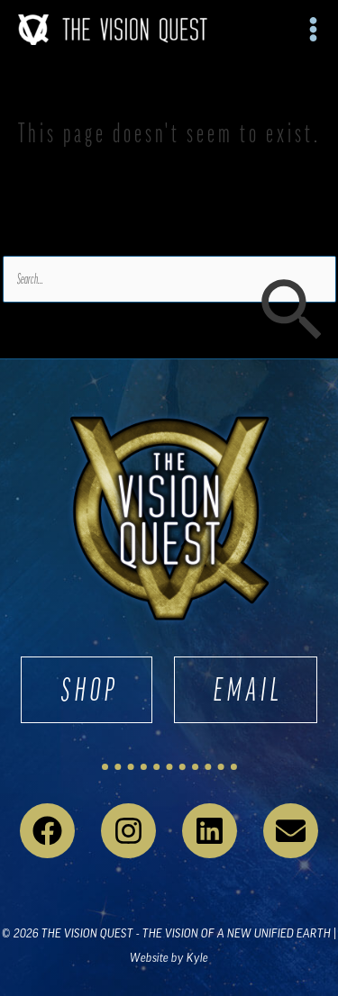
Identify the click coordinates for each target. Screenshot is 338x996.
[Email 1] (290, 830)
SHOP (90, 689)
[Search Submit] (290, 311)
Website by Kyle (169, 957)
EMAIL (249, 689)
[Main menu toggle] (313, 29)
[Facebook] (47, 830)
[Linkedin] (209, 830)
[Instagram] (128, 830)
